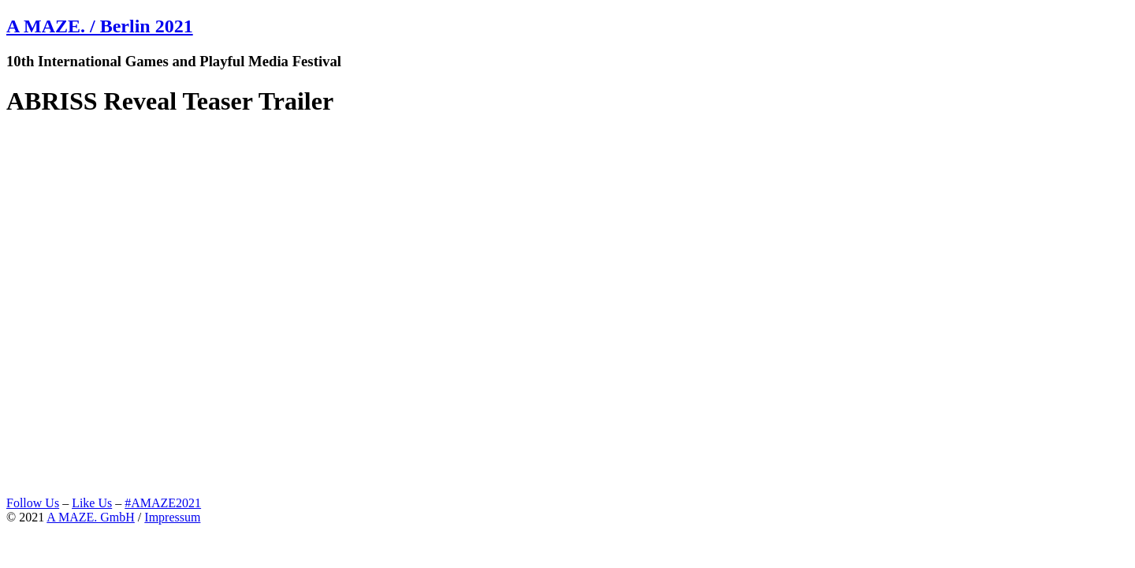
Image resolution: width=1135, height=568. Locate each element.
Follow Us (32, 503)
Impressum (172, 517)
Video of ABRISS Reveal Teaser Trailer (326, 313)
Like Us (92, 503)
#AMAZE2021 (163, 503)
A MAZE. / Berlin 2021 (99, 26)
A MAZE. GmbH (91, 517)
